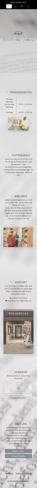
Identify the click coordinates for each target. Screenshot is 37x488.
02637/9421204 (19, 319)
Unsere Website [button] (18, 458)
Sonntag (12, 118)
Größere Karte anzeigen (18, 385)
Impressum (9, 473)
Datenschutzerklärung (24, 473)
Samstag (12, 114)
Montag (12, 109)
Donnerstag (12, 112)
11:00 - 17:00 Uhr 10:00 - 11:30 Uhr (23, 115)
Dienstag (12, 111)
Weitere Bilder (18, 455)
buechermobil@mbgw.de (19, 321)
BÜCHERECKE (18, 3)
